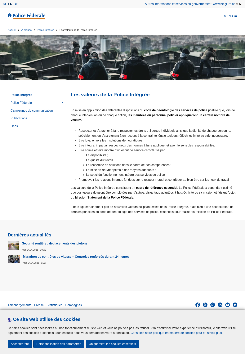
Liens (14, 126)
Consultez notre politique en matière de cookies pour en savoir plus (176, 332)
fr (10, 4)
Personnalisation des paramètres (58, 344)
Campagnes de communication (32, 110)
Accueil (12, 30)
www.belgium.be (224, 4)
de (16, 4)
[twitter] (205, 304)
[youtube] (227, 304)
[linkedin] (220, 304)
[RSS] (235, 304)
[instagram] (212, 304)
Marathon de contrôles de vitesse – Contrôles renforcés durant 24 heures (76, 256)
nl (5, 4)
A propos (26, 30)
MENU (230, 16)
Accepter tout (20, 344)
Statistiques (54, 305)
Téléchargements (19, 305)
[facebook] (197, 304)
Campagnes (73, 305)
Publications (19, 118)
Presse (39, 305)
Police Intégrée (45, 30)
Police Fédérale (21, 102)
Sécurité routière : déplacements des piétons (54, 243)
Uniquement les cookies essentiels (112, 344)
